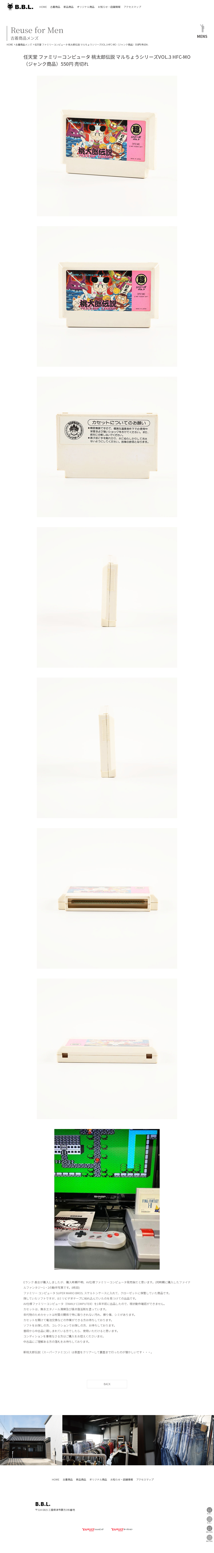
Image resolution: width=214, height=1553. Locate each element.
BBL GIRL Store (209, 1529)
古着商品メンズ (24, 44)
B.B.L (20, 7)
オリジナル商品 (85, 7)
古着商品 (55, 7)
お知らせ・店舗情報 (109, 7)
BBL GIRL (209, 1538)
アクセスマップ (132, 7)
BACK (107, 1384)
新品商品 (69, 7)
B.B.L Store (209, 1511)
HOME (43, 7)
